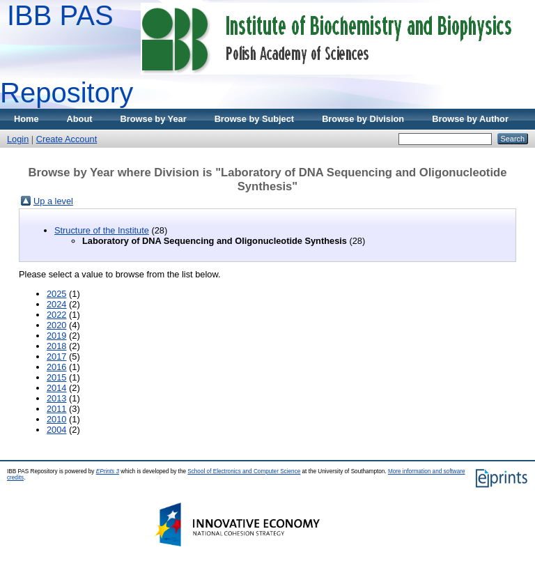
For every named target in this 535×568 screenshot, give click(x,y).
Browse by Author (470, 119)
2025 (56, 294)
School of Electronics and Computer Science (243, 471)
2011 (56, 409)
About (80, 119)
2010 (56, 419)
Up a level (53, 201)
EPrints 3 (107, 471)
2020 (56, 325)
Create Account (67, 139)
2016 (56, 367)
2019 (56, 335)
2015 (56, 377)
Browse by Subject (255, 119)
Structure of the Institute (101, 230)
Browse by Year (154, 119)
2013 (56, 398)
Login (18, 139)
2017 (56, 356)
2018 (56, 346)
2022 (56, 314)
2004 (56, 429)
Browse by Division (363, 119)
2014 (56, 388)
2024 (56, 304)
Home (26, 119)
